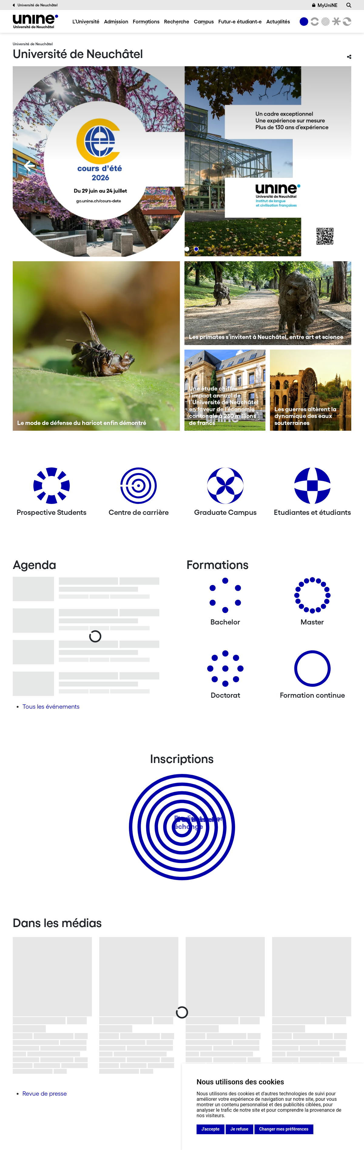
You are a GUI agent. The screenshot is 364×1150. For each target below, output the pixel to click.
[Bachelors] (225, 597)
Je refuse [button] (239, 1129)
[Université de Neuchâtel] (35, 21)
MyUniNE (325, 5)
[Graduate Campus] (225, 488)
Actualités (278, 21)
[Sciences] (324, 21)
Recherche (176, 21)
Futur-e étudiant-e (240, 21)
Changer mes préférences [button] (283, 1129)
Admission (116, 21)
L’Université (85, 21)
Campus (204, 21)
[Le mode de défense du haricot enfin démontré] (96, 346)
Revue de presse (44, 1093)
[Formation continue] (312, 671)
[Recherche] (348, 5)
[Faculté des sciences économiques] (346, 21)
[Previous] (29, 166)
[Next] (334, 166)
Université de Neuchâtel (35, 5)
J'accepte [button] (210, 1129)
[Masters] (312, 597)
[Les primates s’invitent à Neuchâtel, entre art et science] (268, 303)
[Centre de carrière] (138, 488)
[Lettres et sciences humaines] (313, 21)
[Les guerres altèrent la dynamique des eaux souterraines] (310, 390)
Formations (146, 21)
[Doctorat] (225, 671)
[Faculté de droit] (335, 21)
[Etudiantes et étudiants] (312, 488)
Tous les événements (50, 706)
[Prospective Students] (51, 488)
